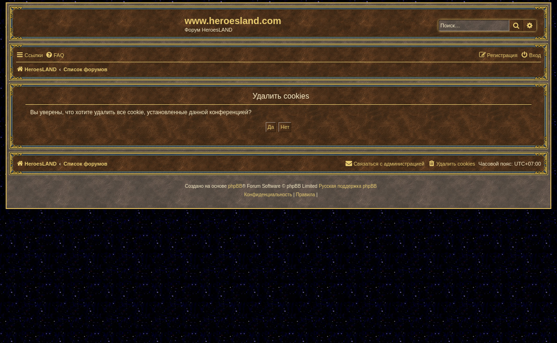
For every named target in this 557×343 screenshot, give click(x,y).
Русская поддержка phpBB (348, 186)
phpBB (235, 186)
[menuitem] (54, 55)
